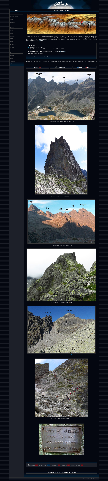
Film (11, 41)
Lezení (12, 25)
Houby (12, 27)
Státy (11, 30)
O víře (12, 47)
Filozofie (12, 36)
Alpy (11, 19)
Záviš (11, 33)
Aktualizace (13, 64)
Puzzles (12, 52)
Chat (11, 58)
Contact (12, 61)
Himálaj (12, 22)
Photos (12, 55)
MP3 (11, 39)
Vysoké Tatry (14, 16)
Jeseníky (12, 14)
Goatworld (13, 50)
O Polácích (13, 44)
